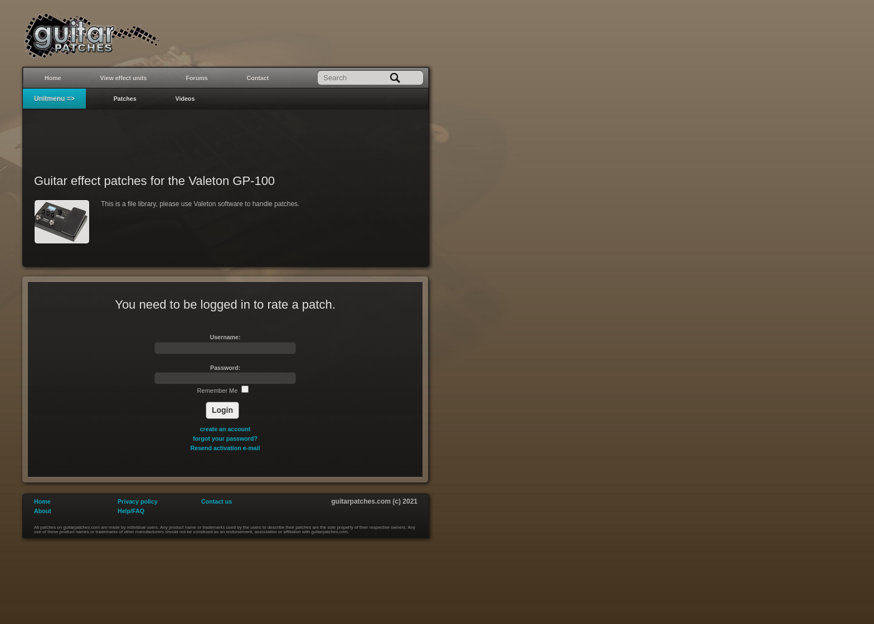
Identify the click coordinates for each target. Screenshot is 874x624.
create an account (225, 429)
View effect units (123, 78)
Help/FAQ (131, 511)
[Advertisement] (226, 134)
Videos (185, 98)
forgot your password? (225, 438)
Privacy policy (138, 501)
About (42, 511)
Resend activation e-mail (225, 448)
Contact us (216, 501)
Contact (258, 78)
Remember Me (223, 390)
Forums (197, 78)
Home (53, 78)
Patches (125, 98)
